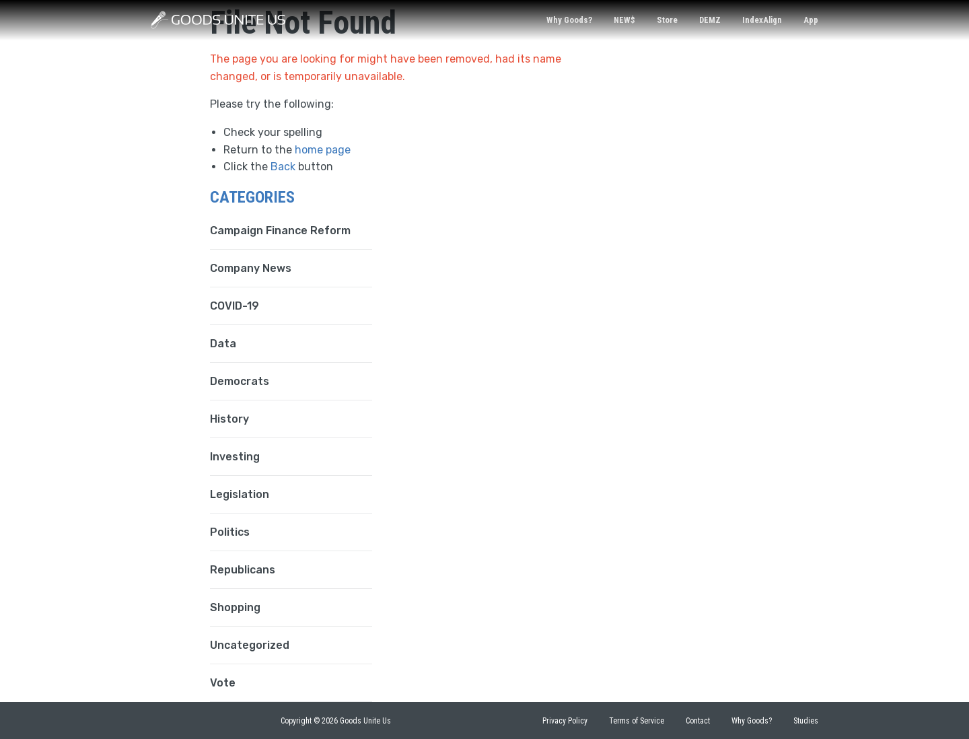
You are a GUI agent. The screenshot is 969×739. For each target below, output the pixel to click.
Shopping (235, 607)
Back (283, 166)
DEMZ (710, 20)
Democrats (239, 381)
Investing (235, 456)
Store (667, 20)
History (229, 419)
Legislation (239, 494)
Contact (698, 721)
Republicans (242, 569)
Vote (223, 682)
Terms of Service (636, 721)
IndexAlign (762, 20)
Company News (250, 268)
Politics (230, 532)
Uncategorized (249, 645)
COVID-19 (234, 306)
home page (323, 149)
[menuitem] (569, 20)
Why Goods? (569, 20)
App (810, 20)
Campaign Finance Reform (280, 230)
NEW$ (624, 20)
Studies (805, 721)
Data (223, 343)
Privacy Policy (564, 721)
